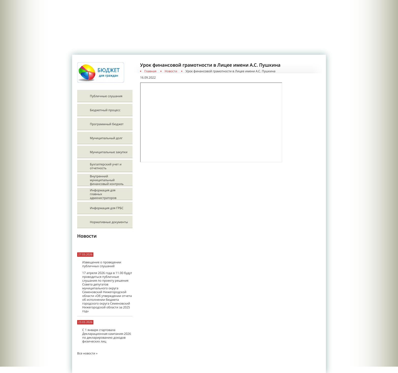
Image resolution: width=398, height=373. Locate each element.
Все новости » (87, 353)
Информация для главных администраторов (103, 194)
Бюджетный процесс (105, 110)
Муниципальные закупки (108, 152)
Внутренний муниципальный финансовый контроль (107, 180)
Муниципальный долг (106, 138)
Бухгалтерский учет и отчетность (106, 166)
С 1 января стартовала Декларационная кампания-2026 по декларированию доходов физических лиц (106, 335)
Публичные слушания (106, 96)
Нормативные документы (109, 222)
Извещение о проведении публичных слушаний (101, 264)
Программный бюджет (107, 124)
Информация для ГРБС (106, 208)
